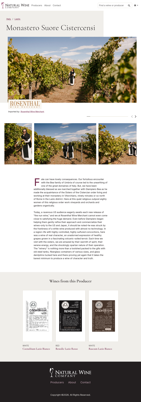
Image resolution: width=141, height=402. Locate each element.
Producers (36, 5)
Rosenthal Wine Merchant (32, 111)
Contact (57, 5)
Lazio (17, 19)
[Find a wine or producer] (115, 5)
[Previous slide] (132, 116)
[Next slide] (135, 116)
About (47, 5)
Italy (8, 19)
